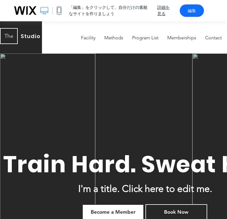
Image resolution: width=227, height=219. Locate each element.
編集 (192, 10)
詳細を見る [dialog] (163, 10)
